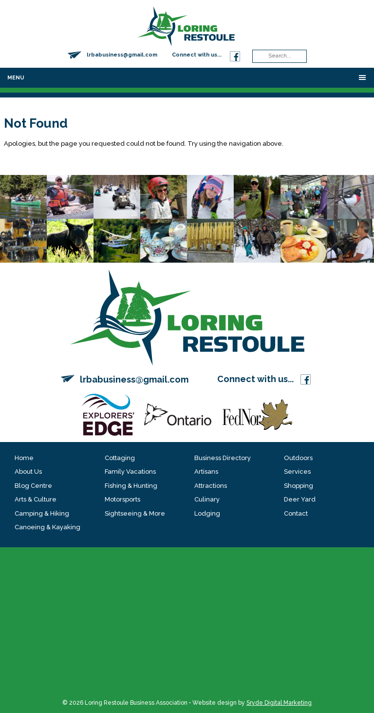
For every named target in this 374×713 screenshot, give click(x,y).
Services (297, 471)
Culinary (207, 499)
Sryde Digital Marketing (279, 702)
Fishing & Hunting (131, 485)
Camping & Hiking (42, 513)
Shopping (298, 485)
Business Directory (222, 458)
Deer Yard (300, 499)
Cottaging (120, 458)
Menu (15, 78)
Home (24, 458)
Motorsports (122, 499)
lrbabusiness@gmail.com (122, 55)
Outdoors (298, 458)
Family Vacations (130, 471)
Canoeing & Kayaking (47, 527)
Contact (296, 513)
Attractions (210, 485)
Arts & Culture (35, 499)
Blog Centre (33, 485)
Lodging (207, 513)
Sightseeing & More (135, 513)
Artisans (206, 471)
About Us (28, 471)
